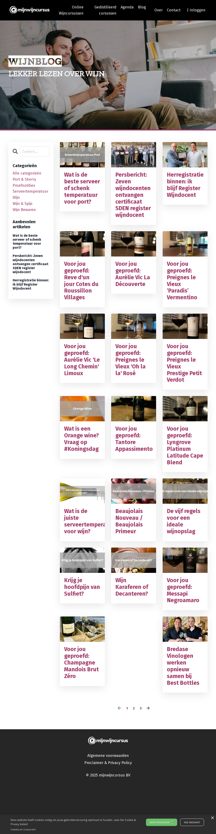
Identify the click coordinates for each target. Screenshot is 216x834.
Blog (142, 7)
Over (158, 10)
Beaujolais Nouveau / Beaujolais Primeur (130, 560)
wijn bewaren (24, 209)
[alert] (108, 824)
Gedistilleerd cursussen (105, 10)
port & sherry (24, 179)
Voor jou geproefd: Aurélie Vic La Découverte (132, 294)
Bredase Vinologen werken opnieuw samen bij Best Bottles (185, 713)
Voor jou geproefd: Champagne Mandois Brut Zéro (81, 709)
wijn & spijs (22, 203)
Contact (174, 10)
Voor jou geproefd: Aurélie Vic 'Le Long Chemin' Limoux (79, 392)
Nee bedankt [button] (192, 822)
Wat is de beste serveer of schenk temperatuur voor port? (82, 194)
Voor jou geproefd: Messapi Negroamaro (185, 633)
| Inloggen (196, 10)
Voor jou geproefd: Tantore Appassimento (133, 473)
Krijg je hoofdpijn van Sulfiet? (81, 629)
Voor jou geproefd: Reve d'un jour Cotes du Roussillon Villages (79, 301)
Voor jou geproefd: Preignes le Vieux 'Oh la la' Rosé (132, 389)
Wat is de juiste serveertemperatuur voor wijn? (82, 560)
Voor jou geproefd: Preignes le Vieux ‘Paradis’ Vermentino (184, 297)
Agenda (127, 7)
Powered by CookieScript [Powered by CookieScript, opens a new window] (23, 829)
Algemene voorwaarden (108, 805)
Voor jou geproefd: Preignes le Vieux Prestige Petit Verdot (184, 392)
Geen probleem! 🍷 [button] (162, 822)
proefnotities (24, 185)
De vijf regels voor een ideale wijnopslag (183, 560)
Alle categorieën (27, 173)
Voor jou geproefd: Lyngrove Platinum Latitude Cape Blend (183, 480)
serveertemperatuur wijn (30, 194)
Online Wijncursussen (70, 10)
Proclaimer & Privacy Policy (108, 812)
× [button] (212, 818)
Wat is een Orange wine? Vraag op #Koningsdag (82, 477)
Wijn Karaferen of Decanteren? (133, 633)
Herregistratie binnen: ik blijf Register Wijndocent (185, 191)
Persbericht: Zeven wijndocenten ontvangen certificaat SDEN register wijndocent (133, 202)
